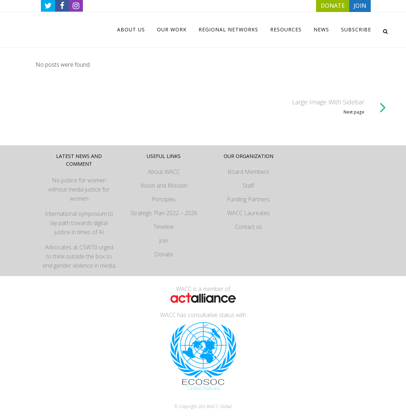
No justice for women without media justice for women (79, 189)
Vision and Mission (163, 185)
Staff (248, 185)
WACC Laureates (248, 213)
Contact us (248, 227)
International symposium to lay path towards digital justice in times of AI (79, 223)
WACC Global (219, 406)
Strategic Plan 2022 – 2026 (164, 213)
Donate (163, 254)
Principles (164, 199)
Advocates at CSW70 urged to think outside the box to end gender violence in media (79, 256)
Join (163, 240)
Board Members (248, 172)
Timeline (163, 227)
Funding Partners (248, 199)
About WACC (164, 172)
